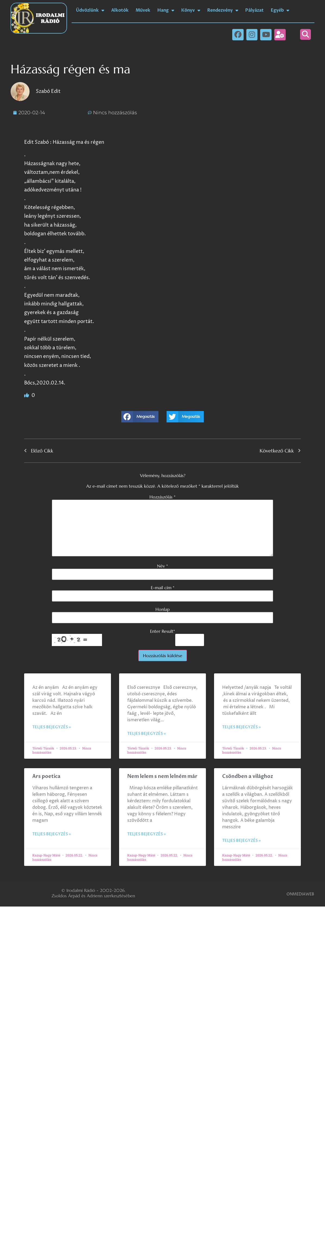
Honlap (162, 609)
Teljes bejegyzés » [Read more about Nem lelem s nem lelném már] (146, 834)
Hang (165, 10)
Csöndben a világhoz (247, 776)
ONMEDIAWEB (300, 894)
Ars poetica (46, 776)
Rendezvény (222, 10)
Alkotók (120, 10)
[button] (305, 34)
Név (162, 566)
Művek (143, 10)
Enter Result (162, 631)
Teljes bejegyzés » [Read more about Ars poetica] (51, 834)
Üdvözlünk (90, 10)
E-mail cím (162, 587)
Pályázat (254, 10)
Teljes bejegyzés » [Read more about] (51, 727)
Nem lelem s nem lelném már (162, 776)
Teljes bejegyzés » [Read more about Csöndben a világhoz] (241, 840)
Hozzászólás (162, 497)
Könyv (190, 10)
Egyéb (280, 10)
